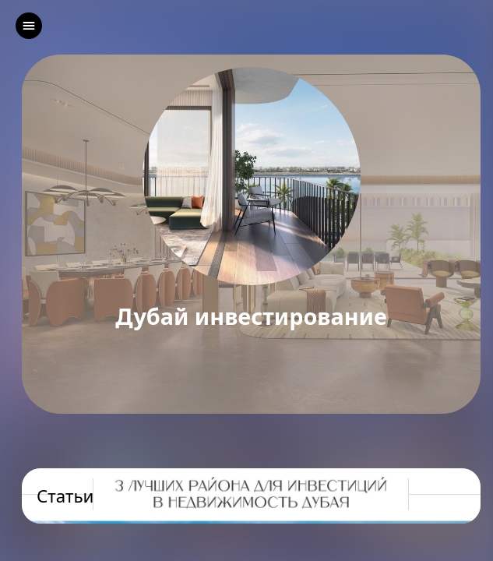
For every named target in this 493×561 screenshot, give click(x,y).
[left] (29, 25)
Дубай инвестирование (251, 316)
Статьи (65, 496)
